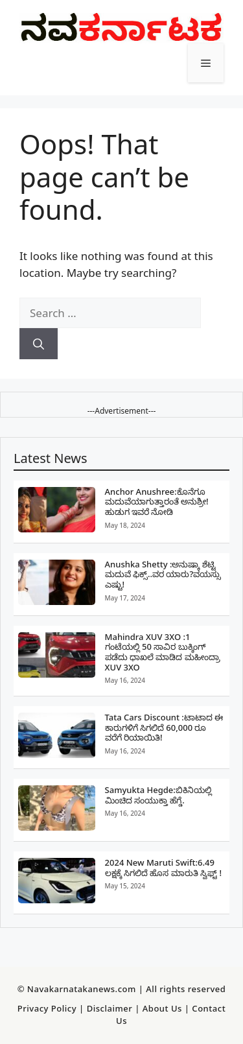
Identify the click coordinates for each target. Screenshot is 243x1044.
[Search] (38, 343)
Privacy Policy (46, 1008)
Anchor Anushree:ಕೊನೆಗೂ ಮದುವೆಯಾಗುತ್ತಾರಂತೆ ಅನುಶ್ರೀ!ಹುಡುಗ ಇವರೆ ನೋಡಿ (157, 501)
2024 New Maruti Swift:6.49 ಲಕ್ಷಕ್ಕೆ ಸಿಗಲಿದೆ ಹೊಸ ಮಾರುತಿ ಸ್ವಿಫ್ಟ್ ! (163, 868)
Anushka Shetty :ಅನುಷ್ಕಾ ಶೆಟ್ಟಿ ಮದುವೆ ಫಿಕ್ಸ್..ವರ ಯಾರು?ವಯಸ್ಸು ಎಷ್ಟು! (163, 574)
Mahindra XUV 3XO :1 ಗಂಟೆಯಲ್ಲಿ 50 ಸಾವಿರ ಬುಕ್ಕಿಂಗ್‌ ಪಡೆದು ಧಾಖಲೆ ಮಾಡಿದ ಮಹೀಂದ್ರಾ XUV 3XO (162, 652)
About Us (162, 1008)
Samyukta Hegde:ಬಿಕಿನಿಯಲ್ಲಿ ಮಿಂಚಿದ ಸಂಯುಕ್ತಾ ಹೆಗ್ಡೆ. (158, 795)
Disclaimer (110, 1008)
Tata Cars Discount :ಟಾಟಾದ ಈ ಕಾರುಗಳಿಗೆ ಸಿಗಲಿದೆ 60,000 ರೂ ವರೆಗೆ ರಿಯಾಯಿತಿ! (164, 727)
